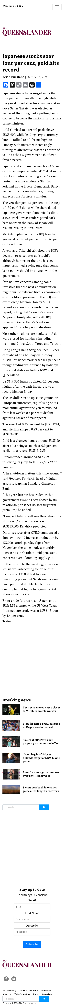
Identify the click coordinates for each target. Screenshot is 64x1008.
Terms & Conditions (28, 990)
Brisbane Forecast (22, 16)
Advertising (47, 994)
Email (32, 900)
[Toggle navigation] (57, 7)
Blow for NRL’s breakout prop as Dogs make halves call (41, 725)
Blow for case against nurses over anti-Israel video (41, 774)
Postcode (32, 925)
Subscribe (32, 944)
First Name (32, 913)
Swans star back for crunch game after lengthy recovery (41, 789)
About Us (6, 994)
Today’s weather (22, 994)
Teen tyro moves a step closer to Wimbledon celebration (41, 709)
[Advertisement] (32, 660)
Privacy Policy (9, 990)
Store (35, 994)
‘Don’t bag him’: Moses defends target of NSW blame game (41, 758)
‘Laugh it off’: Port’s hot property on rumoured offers (41, 741)
